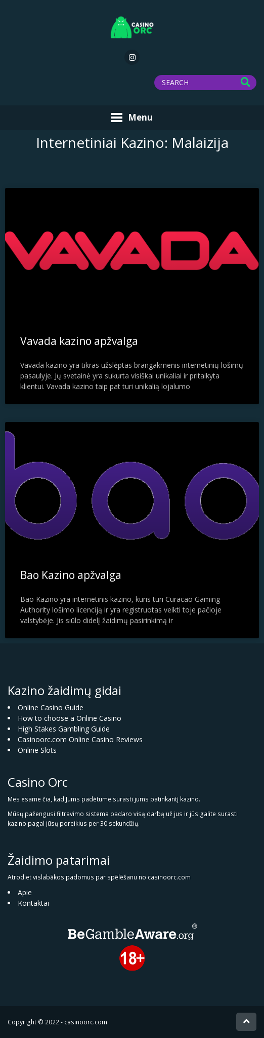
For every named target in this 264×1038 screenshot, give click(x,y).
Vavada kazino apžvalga (79, 341)
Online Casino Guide (50, 707)
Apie (25, 892)
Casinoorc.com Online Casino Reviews (80, 739)
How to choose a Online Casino (69, 718)
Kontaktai (33, 903)
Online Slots (37, 750)
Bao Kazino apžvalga (70, 575)
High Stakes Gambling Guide (64, 729)
